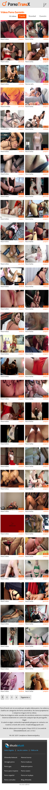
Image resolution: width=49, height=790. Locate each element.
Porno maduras (26, 762)
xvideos (45, 39)
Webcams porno (26, 766)
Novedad (32, 16)
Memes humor (26, 757)
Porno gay (7, 766)
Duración (42, 16)
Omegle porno (9, 762)
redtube (21, 84)
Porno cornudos (9, 780)
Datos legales (9, 750)
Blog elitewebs (26, 780)
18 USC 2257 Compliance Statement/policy (24, 735)
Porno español (9, 775)
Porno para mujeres (11, 771)
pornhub (21, 62)
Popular (22, 16)
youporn (21, 39)
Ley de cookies (22, 750)
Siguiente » (25, 697)
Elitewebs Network (10, 757)
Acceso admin (24, 784)
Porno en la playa (27, 775)
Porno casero (25, 771)
